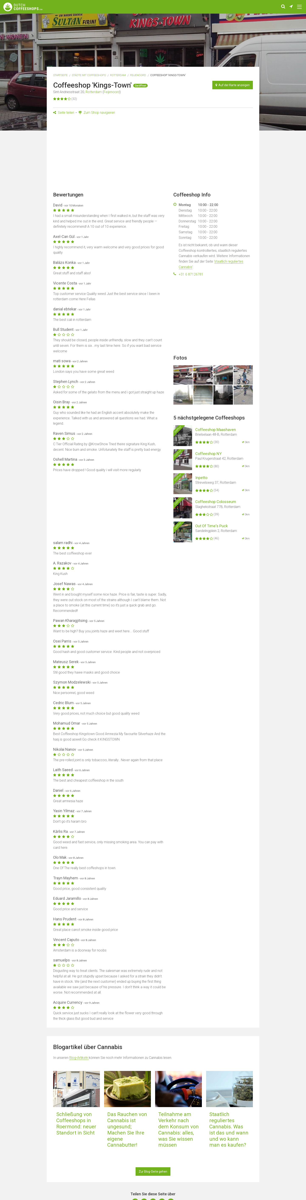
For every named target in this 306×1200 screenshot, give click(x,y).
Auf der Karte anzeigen (232, 85)
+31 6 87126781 (191, 274)
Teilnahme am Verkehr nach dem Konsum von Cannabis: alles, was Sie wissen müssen (178, 1129)
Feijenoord (138, 75)
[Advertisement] (153, 154)
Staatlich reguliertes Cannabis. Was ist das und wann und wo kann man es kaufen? (228, 1129)
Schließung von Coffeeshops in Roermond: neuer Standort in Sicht (76, 1123)
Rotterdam (118, 75)
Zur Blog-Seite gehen (153, 1171)
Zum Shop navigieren (96, 113)
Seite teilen (63, 113)
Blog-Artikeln (79, 1058)
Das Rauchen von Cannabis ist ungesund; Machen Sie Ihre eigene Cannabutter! (127, 1129)
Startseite (60, 75)
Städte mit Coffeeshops (89, 75)
